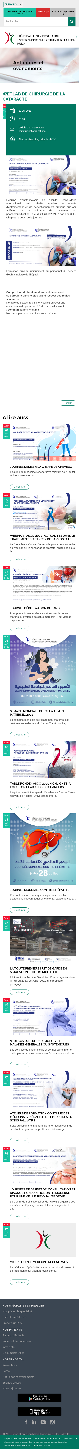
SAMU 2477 (43, 12)
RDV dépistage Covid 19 (63, 12)
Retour (68, 403)
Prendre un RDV (12, 1323)
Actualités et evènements (18, 1376)
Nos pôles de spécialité (17, 1311)
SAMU (6, 1371)
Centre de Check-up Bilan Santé (19, 12)
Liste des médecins (14, 1317)
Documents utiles (13, 1352)
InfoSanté (9, 1347)
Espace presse (12, 1382)
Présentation (10, 1365)
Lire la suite (19, 486)
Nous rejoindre (12, 1388)
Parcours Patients (13, 1335)
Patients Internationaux (17, 1341)
